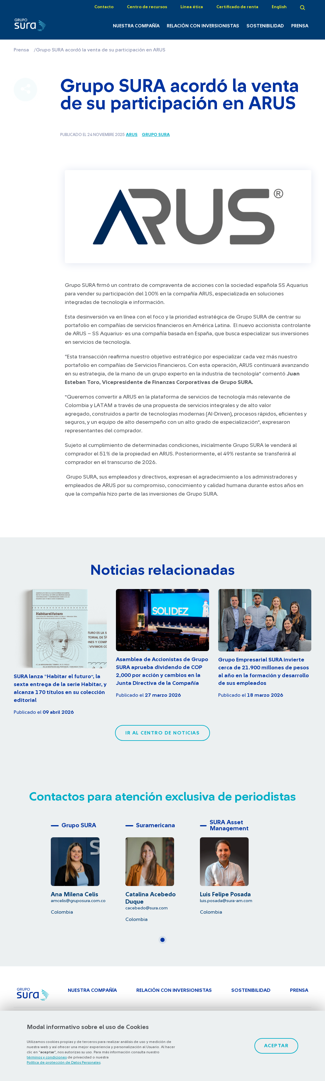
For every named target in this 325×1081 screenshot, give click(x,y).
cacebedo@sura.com (146, 908)
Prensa (299, 26)
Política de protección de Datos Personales (63, 1062)
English (279, 7)
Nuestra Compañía (136, 26)
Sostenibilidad (265, 26)
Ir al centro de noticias (162, 733)
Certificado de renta (237, 7)
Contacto (104, 7)
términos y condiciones (47, 1057)
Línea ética (191, 7)
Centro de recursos (147, 7)
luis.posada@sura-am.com (226, 900)
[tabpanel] (88, 867)
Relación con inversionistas (203, 26)
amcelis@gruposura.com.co (78, 900)
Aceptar (276, 1045)
